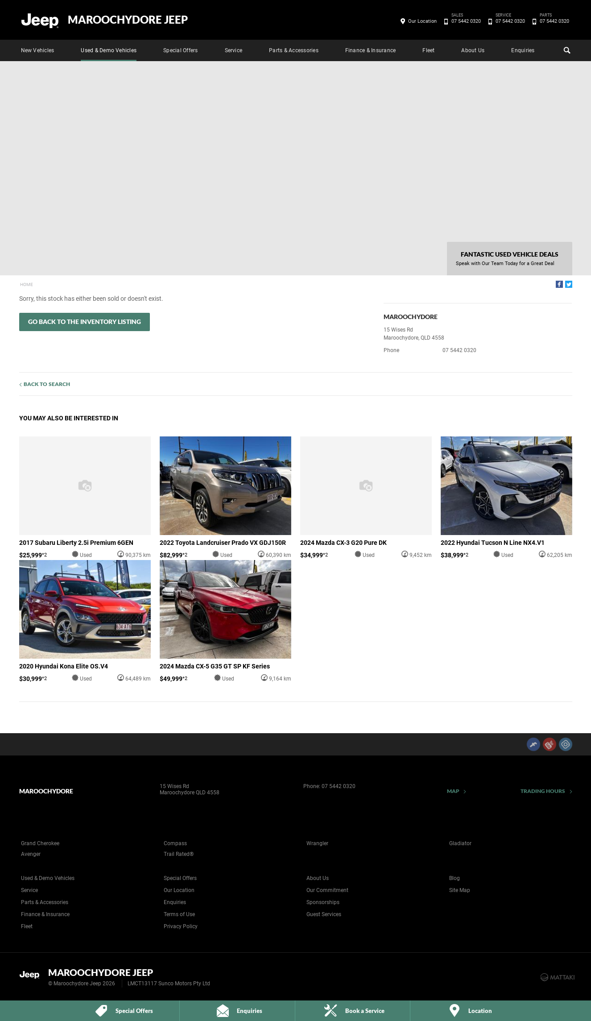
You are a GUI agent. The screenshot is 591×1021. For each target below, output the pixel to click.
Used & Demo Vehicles (108, 50)
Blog (454, 878)
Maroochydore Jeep (128, 19)
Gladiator (460, 843)
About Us (472, 50)
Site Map (459, 890)
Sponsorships (322, 902)
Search (566, 49)
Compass (175, 843)
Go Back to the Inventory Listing (84, 321)
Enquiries (522, 50)
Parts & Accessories (293, 50)
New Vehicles (37, 50)
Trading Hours (543, 791)
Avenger (31, 854)
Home (26, 284)
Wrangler (317, 843)
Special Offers (180, 50)
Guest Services (323, 914)
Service (234, 50)
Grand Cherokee (40, 843)
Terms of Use (179, 914)
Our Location (422, 21)
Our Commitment (327, 890)
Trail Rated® (179, 854)
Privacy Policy (181, 926)
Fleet (428, 50)
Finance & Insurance (370, 50)
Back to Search (47, 384)
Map (453, 791)
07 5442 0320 (464, 21)
